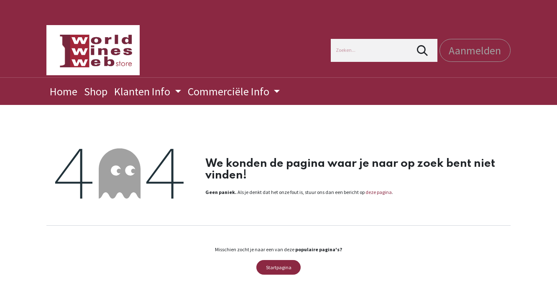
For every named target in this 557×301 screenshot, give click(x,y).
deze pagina (378, 192)
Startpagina (278, 267)
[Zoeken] (422, 50)
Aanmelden (475, 50)
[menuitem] (63, 91)
